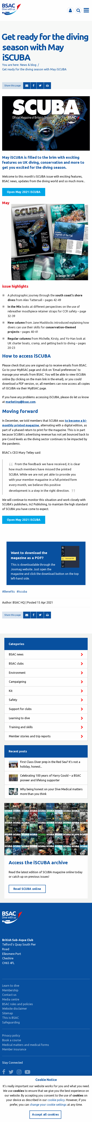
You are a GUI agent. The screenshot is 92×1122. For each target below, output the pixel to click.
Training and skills (21, 727)
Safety (13, 699)
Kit (10, 690)
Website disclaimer (14, 1008)
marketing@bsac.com (21, 401)
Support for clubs (20, 709)
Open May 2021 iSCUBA (23, 192)
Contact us (9, 994)
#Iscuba (22, 591)
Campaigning (17, 681)
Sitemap (7, 1013)
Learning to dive (19, 718)
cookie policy (56, 1100)
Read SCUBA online (27, 888)
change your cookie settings (48, 1104)
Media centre (10, 999)
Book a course (11, 1040)
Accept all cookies (45, 1114)
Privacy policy (11, 1035)
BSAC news (16, 654)
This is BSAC (10, 1017)
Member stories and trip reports (30, 736)
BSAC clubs (16, 663)
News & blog (28, 64)
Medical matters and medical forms (25, 1044)
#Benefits (8, 591)
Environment (17, 672)
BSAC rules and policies (17, 1004)
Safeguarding (11, 1022)
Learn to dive (10, 985)
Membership (10, 990)
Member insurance (14, 1049)
